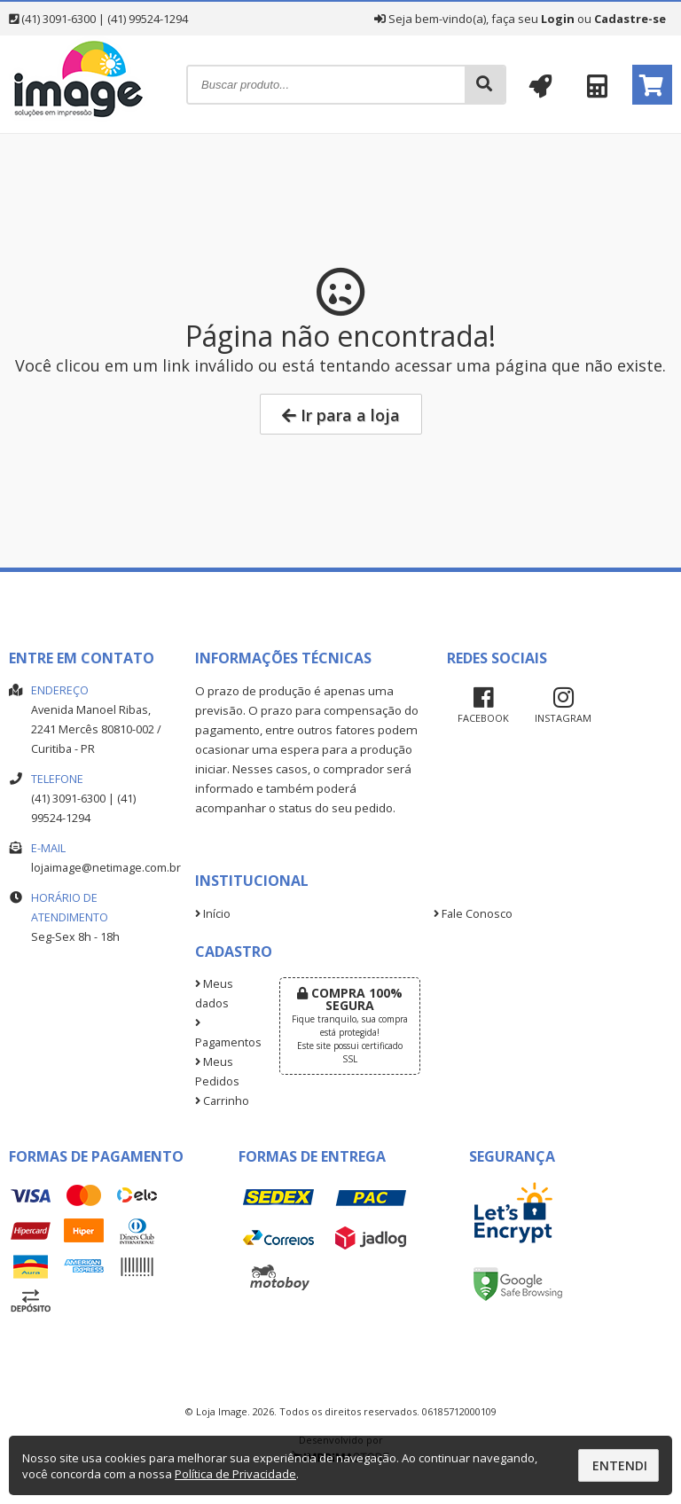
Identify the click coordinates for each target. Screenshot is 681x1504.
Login (558, 19)
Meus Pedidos (217, 1071)
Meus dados (214, 993)
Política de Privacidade (235, 1474)
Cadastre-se (630, 19)
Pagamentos (224, 1034)
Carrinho (222, 1100)
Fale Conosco (473, 913)
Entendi (619, 1465)
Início (213, 913)
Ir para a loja (341, 415)
